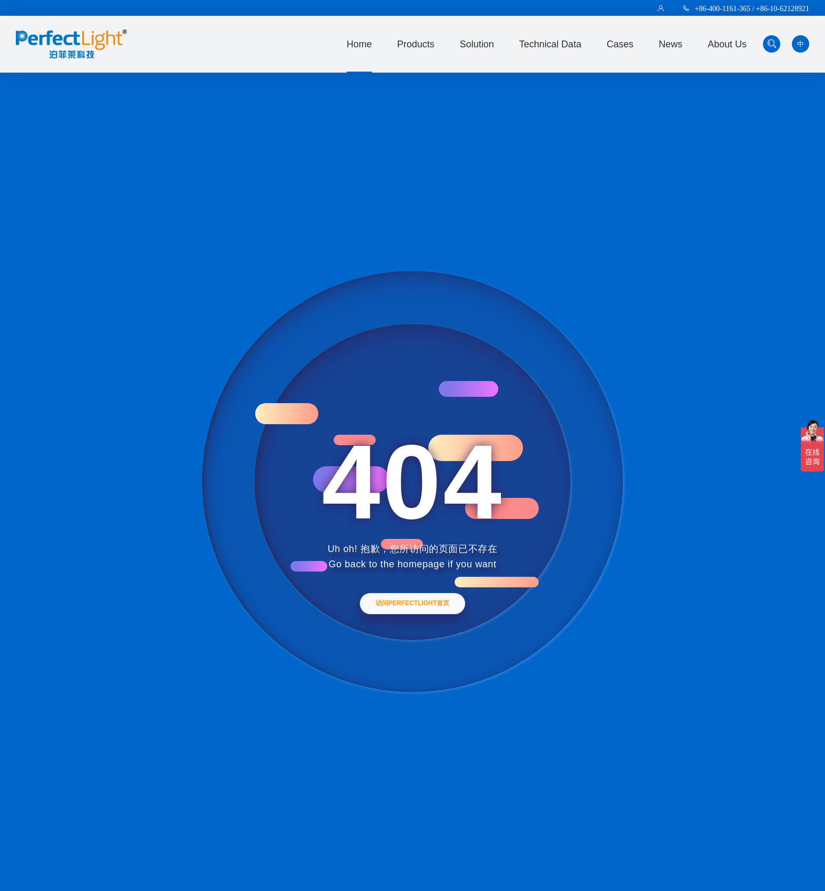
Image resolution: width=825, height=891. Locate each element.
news (670, 44)
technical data (550, 44)
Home (359, 44)
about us (727, 44)
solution (477, 44)
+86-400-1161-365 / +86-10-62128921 (752, 8)
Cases (620, 44)
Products (416, 44)
